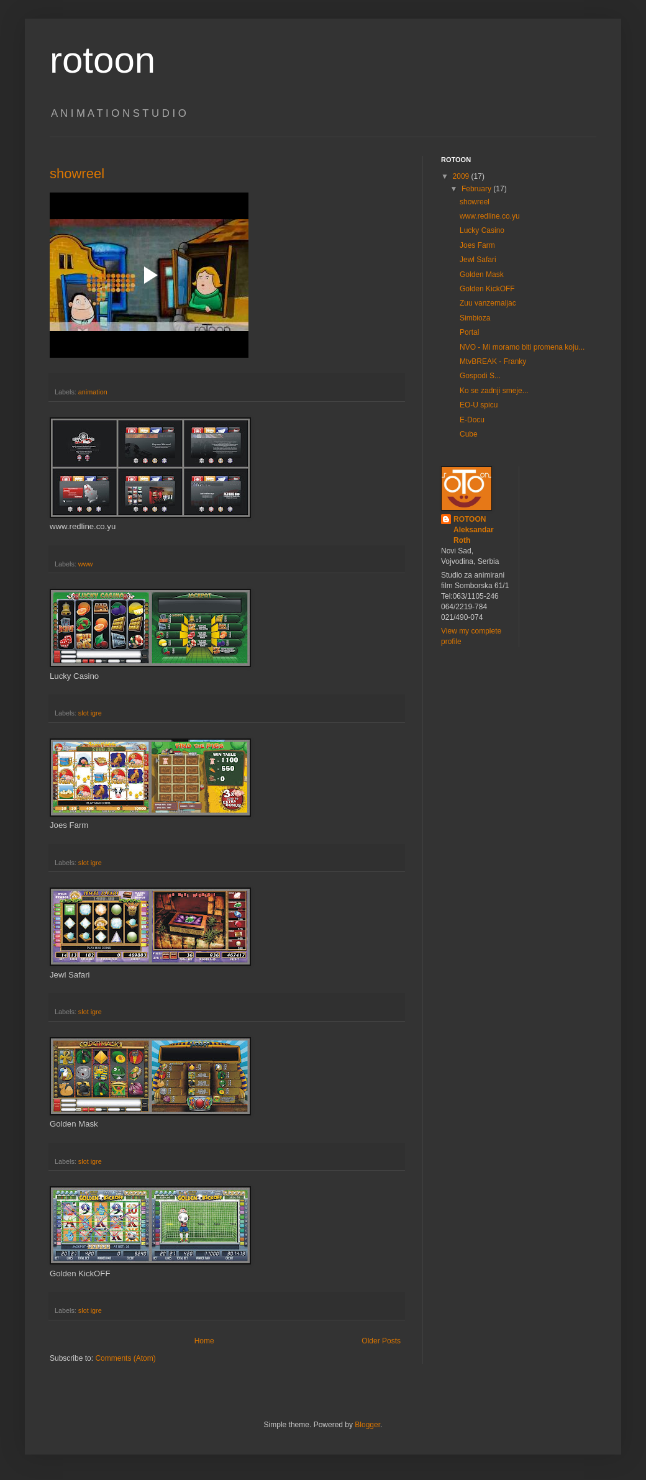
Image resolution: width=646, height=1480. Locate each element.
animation (92, 392)
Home (204, 1341)
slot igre (90, 713)
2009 (462, 176)
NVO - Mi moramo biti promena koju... (522, 347)
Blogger (367, 1424)
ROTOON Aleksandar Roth (473, 530)
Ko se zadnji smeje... (494, 390)
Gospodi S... (480, 375)
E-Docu (472, 419)
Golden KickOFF (487, 288)
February (477, 188)
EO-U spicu (479, 405)
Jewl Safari (478, 259)
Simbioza (475, 318)
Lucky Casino (482, 230)
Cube (469, 434)
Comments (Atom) (125, 1358)
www (85, 564)
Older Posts (381, 1341)
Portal (469, 332)
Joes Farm (477, 245)
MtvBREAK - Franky (493, 361)
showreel (77, 173)
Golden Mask (482, 274)
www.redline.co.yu (490, 216)
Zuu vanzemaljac (488, 303)
